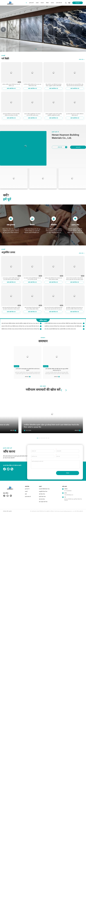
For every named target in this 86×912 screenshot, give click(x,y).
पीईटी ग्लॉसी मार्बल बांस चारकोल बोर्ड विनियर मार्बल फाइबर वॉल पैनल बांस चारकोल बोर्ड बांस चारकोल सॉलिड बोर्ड (74, 85)
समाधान (42, 2)
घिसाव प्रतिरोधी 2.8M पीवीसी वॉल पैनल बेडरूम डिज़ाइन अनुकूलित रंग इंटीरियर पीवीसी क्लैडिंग (53, 85)
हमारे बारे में (31, 2)
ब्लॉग (26, 494)
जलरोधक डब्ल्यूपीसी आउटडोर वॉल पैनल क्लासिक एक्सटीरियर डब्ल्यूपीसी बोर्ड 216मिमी (53, 114)
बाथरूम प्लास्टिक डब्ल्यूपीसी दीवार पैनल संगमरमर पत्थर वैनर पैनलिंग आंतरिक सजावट (32, 114)
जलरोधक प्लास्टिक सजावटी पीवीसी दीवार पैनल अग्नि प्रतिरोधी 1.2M (11, 85)
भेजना (67, 473)
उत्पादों (37, 2)
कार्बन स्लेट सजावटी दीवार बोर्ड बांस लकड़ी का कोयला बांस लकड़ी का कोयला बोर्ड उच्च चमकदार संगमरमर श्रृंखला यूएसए (11, 308)
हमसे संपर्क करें (59, 2)
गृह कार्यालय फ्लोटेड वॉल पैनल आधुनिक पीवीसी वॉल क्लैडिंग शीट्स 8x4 (74, 114)
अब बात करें (78, 147)
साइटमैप (10, 511)
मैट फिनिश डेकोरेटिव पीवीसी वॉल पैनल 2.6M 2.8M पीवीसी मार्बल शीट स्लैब (32, 85)
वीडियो (47, 2)
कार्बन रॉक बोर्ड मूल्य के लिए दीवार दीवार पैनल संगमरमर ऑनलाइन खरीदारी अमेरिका (32, 308)
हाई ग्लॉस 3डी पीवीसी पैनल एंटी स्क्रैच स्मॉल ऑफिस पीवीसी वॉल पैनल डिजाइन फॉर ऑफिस (11, 114)
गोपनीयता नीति (5, 511)
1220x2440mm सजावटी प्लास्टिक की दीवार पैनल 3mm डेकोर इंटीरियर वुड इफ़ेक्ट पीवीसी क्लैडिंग (11, 278)
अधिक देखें (82, 59)
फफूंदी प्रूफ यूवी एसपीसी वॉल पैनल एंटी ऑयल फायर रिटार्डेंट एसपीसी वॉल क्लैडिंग (53, 278)
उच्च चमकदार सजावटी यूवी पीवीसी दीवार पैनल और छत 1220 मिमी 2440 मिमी (32, 278)
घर (26, 2)
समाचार (52, 2)
